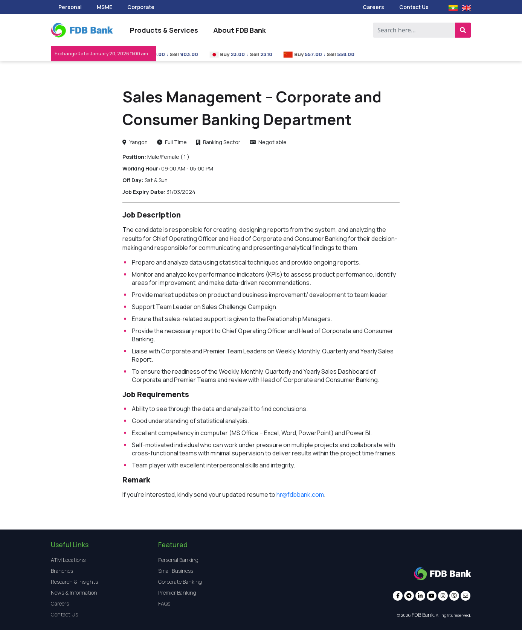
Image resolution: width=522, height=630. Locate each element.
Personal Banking (178, 559)
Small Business (175, 570)
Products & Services (164, 30)
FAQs (164, 603)
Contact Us (414, 7)
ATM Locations (68, 559)
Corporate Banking (180, 581)
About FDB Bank (239, 30)
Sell (181, 54)
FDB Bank (423, 614)
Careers (373, 7)
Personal (70, 7)
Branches (62, 570)
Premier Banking (177, 592)
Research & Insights (74, 581)
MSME (104, 7)
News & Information (74, 592)
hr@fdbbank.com (300, 494)
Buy (232, 54)
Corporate (140, 7)
